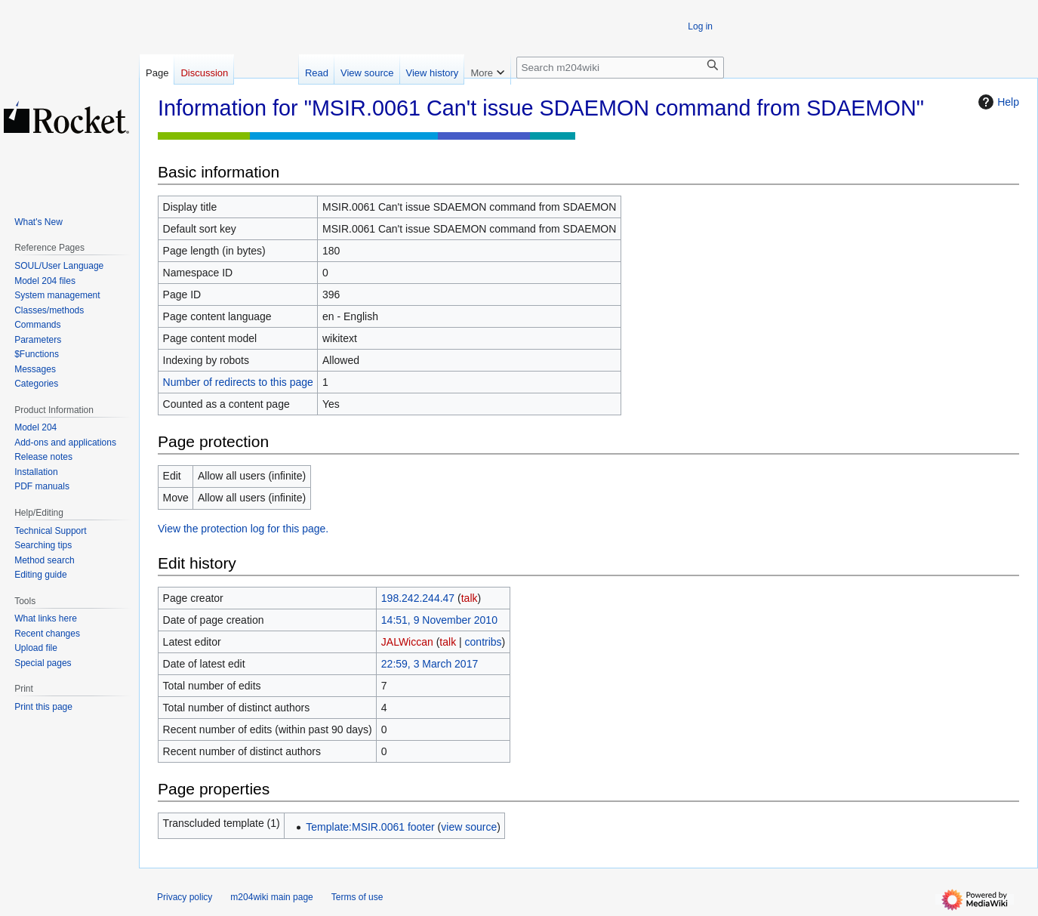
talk (469, 598)
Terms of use (357, 897)
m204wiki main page (271, 897)
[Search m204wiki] (620, 68)
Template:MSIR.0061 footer (370, 827)
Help (997, 101)
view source (469, 827)
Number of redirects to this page (238, 382)
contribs (483, 642)
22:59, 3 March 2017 (429, 664)
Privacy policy (184, 897)
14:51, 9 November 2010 (439, 620)
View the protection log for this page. (243, 529)
